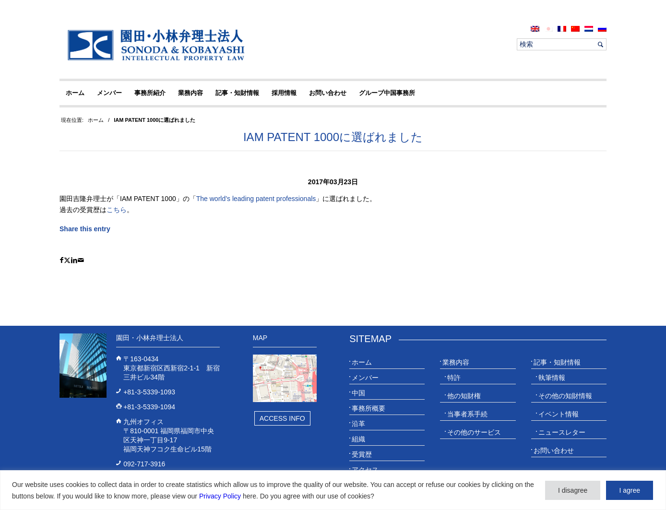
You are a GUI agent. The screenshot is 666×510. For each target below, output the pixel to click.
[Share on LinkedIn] (74, 260)
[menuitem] (535, 28)
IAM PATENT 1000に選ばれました (333, 136)
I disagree (572, 490)
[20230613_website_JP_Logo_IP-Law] (153, 44)
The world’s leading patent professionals (256, 198)
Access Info (282, 418)
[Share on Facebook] (61, 260)
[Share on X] (67, 260)
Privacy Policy (220, 496)
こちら (117, 209)
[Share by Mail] (81, 260)
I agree (629, 490)
